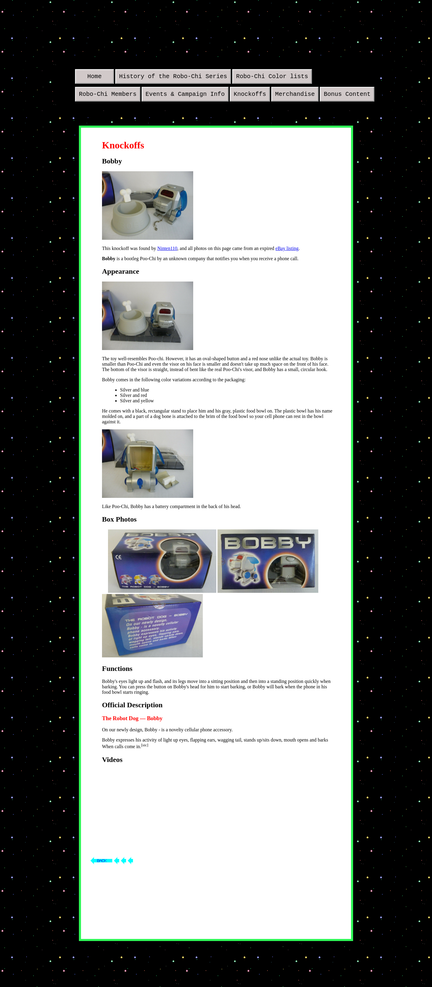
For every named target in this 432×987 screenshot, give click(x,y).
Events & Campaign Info (185, 96)
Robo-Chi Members (107, 96)
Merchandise (295, 96)
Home (94, 77)
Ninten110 (167, 250)
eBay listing (286, 250)
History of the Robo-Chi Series (173, 77)
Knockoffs (250, 96)
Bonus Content (347, 96)
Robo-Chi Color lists (272, 77)
